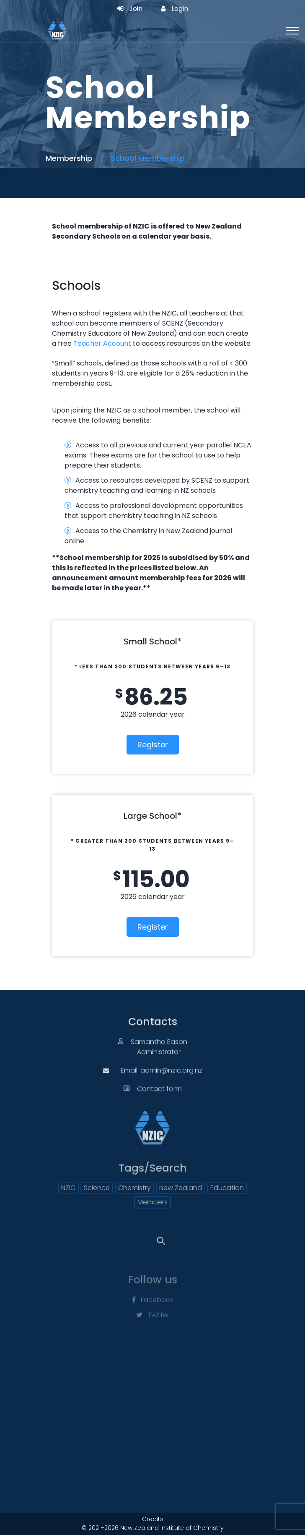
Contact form (159, 1095)
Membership (69, 158)
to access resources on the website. (191, 343)
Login (174, 8)
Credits (152, 1519)
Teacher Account (102, 343)
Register (152, 744)
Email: (130, 1077)
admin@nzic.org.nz (171, 1077)
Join (129, 8)
